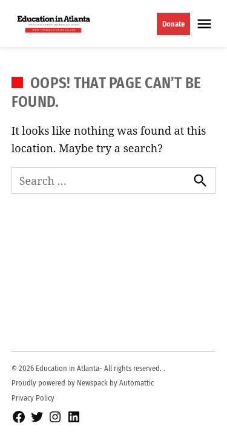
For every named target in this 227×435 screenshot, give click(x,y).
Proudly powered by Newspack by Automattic (83, 382)
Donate (173, 23)
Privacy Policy (33, 397)
